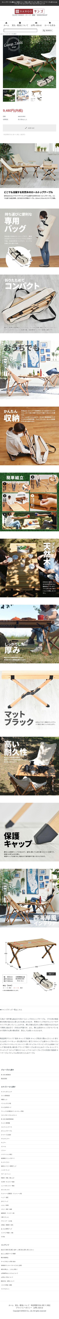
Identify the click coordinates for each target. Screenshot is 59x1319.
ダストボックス (5, 1189)
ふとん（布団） (5, 1205)
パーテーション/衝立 (6, 1154)
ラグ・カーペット (6, 1174)
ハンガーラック (5, 1170)
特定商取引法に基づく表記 (40, 1305)
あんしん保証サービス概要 (8, 1253)
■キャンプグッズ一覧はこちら (11, 1009)
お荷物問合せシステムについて (9, 1273)
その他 (3, 1236)
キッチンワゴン (5, 1162)
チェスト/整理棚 (5, 1123)
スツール (3, 1146)
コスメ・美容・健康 (6, 1209)
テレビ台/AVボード (6, 1107)
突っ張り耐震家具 (6, 1074)
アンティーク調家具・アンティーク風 (11, 1193)
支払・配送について (20, 24)
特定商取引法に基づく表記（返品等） (15, 134)
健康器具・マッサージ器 (7, 1213)
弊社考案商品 (4, 1257)
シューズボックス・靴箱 (7, 1185)
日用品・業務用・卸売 (7, 1225)
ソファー (3, 1150)
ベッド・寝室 (4, 1197)
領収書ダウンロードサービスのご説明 (11, 1265)
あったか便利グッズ (6, 1229)
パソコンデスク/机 (6, 1103)
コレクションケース (6, 1127)
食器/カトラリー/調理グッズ (8, 1166)
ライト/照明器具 (5, 1095)
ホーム (6, 24)
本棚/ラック (4, 1099)
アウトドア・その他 (6, 1221)
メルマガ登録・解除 (6, 1285)
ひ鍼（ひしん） (5, 1217)
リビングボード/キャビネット (9, 1115)
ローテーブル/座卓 (11, 34)
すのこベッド (4, 1201)
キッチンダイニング (6, 1091)
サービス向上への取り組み (8, 1261)
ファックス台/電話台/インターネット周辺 (12, 1111)
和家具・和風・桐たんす (7, 1178)
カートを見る (49, 24)
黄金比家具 (4, 1078)
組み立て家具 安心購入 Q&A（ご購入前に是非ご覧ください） (18, 1249)
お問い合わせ (36, 24)
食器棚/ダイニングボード (8, 1158)
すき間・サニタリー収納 (7, 1182)
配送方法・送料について (7, 1281)
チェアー (3, 1142)
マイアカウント (5, 1289)
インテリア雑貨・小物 (7, 1232)
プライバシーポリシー (24, 1308)
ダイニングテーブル (6, 1131)
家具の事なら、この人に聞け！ (9, 1269)
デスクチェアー (5, 1138)
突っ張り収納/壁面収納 (7, 1119)
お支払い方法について (7, 1277)
